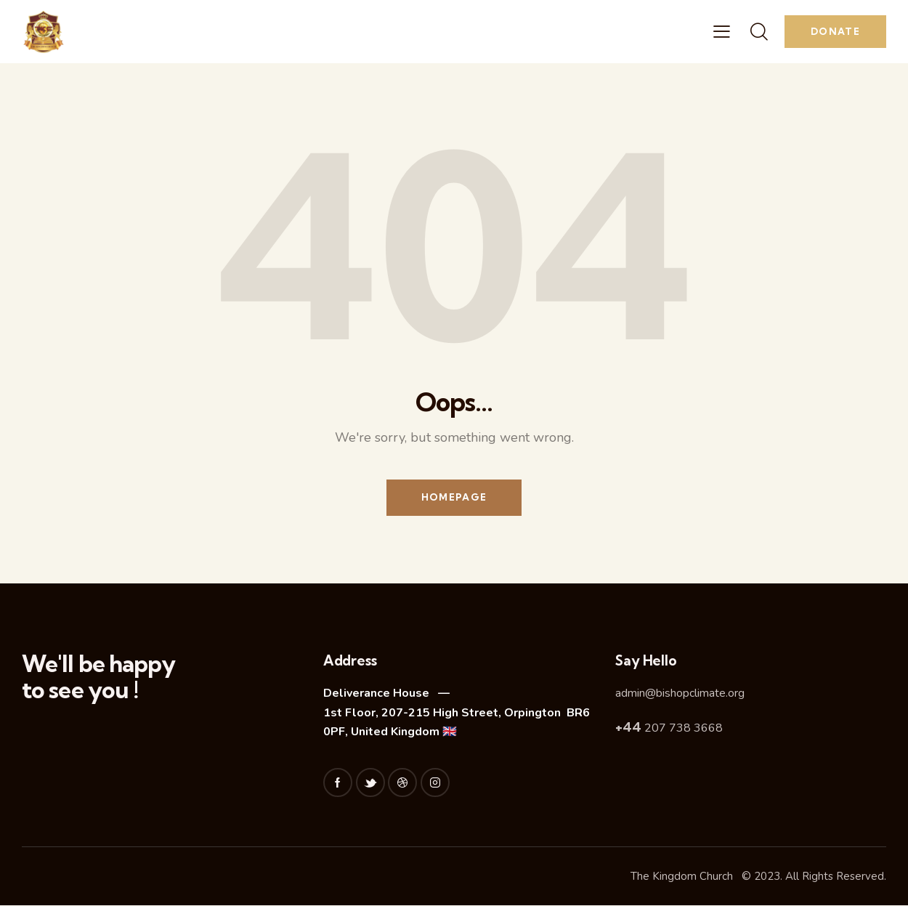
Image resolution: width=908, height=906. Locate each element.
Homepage (454, 497)
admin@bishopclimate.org (680, 694)
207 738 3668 (669, 729)
